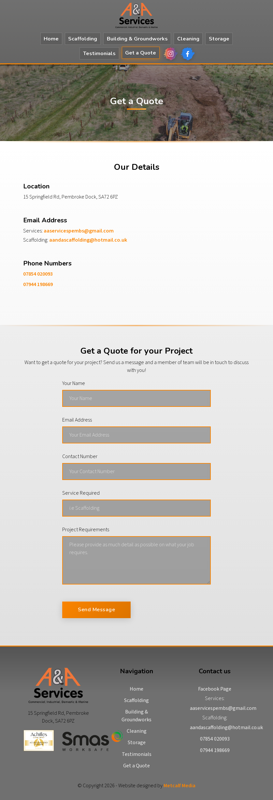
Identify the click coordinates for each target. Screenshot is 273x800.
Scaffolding (82, 38)
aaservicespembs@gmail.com (79, 230)
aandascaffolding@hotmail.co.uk (88, 240)
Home (51, 38)
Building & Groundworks (137, 38)
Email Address (77, 420)
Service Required (81, 493)
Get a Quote (140, 52)
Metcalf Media (179, 785)
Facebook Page (214, 689)
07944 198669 (38, 284)
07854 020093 (38, 274)
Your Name (73, 383)
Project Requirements (85, 529)
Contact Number (79, 456)
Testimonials (99, 53)
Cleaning (188, 38)
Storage (219, 38)
